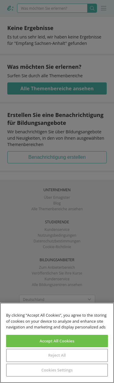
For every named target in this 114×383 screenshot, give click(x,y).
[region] (57, 343)
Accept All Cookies (57, 341)
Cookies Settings (57, 370)
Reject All (57, 355)
